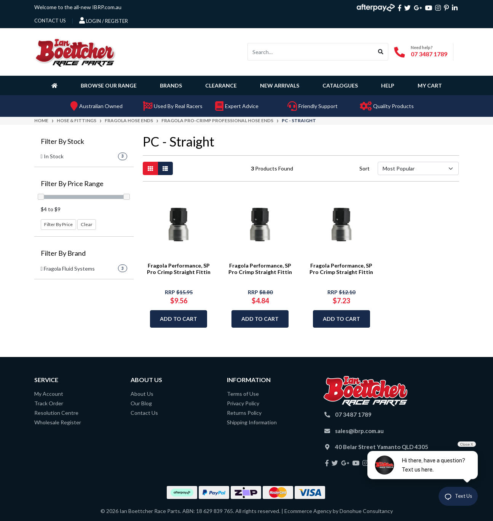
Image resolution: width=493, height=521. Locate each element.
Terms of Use (243, 393)
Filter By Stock (62, 141)
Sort (364, 168)
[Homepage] (56, 85)
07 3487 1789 (429, 53)
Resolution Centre (56, 412)
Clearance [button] (221, 85)
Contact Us (144, 412)
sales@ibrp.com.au (359, 430)
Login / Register (103, 20)
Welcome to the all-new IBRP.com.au (77, 7)
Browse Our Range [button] (109, 85)
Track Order (48, 403)
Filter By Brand (63, 253)
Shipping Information (252, 422)
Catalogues (340, 85)
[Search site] (380, 52)
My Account (48, 393)
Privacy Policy (243, 403)
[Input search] (310, 52)
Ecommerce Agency (308, 511)
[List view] (165, 168)
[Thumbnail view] (150, 168)
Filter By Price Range (72, 184)
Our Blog (141, 403)
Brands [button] (171, 85)
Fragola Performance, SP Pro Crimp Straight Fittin (179, 268)
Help (387, 85)
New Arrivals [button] (279, 85)
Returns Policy (244, 412)
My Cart (430, 85)
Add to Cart (178, 318)
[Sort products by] (418, 168)
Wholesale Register (57, 422)
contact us (50, 21)
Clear (87, 224)
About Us (142, 393)
